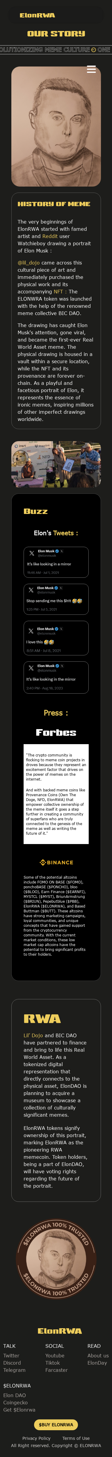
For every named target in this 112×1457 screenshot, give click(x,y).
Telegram (14, 1370)
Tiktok (52, 1363)
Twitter (11, 1355)
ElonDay (97, 1363)
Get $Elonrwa (19, 1409)
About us (98, 1355)
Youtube (55, 1355)
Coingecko (15, 1402)
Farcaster (56, 1370)
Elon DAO (14, 1395)
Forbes (56, 732)
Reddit (49, 236)
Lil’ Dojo (33, 1035)
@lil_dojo (29, 262)
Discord (12, 1363)
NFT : (60, 291)
